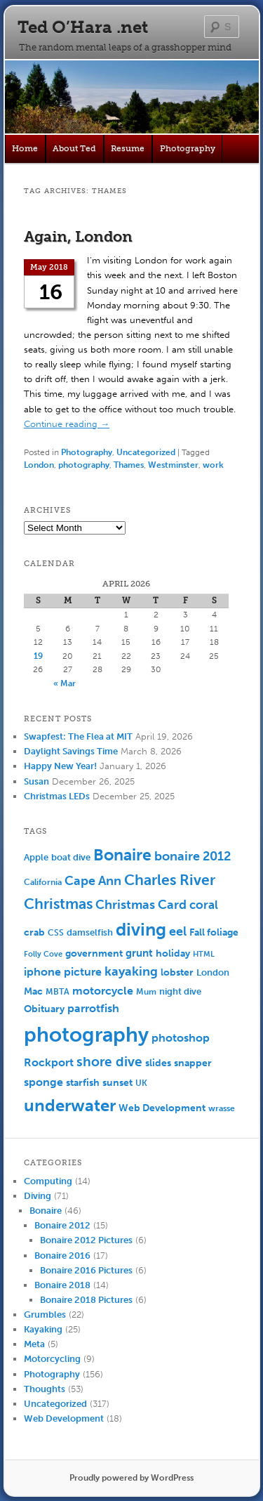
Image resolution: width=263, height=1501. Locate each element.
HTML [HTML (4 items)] (204, 954)
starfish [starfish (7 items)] (83, 1083)
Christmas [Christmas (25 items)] (58, 903)
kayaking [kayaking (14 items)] (131, 971)
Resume (127, 148)
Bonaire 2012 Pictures (86, 1240)
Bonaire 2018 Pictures (86, 1299)
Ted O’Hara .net (83, 27)
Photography (187, 148)
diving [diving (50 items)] (141, 929)
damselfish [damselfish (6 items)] (90, 932)
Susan (36, 781)
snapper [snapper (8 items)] (193, 1063)
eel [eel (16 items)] (178, 931)
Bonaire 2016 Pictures (86, 1270)
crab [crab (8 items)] (34, 932)
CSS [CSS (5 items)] (56, 933)
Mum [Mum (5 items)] (146, 992)
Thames (129, 465)
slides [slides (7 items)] (158, 1063)
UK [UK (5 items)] (141, 1083)
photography (83, 465)
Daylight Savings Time (71, 751)
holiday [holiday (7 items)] (173, 953)
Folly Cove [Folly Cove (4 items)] (43, 954)
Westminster (173, 465)
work (213, 465)
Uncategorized (145, 452)
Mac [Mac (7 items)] (33, 991)
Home (25, 148)
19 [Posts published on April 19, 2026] (38, 656)
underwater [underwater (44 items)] (70, 1105)
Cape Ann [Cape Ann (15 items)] (93, 881)
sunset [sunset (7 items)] (117, 1083)
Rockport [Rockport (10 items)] (49, 1062)
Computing (48, 1181)
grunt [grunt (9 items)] (139, 953)
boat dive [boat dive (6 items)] (70, 857)
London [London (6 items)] (212, 972)
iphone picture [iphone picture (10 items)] (63, 971)
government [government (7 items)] (94, 953)
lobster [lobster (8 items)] (177, 972)
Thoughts (44, 1389)
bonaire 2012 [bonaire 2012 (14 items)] (192, 856)
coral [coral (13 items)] (203, 905)
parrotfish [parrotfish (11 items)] (93, 1008)
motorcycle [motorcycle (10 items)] (102, 990)
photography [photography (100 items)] (86, 1034)
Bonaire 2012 (62, 1225)
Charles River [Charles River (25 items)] (169, 880)
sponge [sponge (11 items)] (43, 1082)
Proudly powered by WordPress (131, 1478)
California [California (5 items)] (43, 882)
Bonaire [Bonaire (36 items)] (122, 855)
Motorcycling (52, 1358)
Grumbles (45, 1314)
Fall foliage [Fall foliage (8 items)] (213, 932)
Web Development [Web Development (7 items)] (162, 1108)
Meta (34, 1344)
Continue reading (66, 424)
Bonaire (45, 1210)
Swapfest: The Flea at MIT (78, 736)
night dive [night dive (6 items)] (180, 991)
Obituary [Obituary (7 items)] (44, 1009)
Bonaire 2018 (62, 1285)
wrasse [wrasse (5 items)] (221, 1108)
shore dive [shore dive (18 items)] (109, 1062)
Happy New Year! (60, 766)
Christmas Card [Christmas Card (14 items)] (141, 905)
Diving (37, 1196)
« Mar (64, 683)
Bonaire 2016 (62, 1255)
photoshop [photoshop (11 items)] (180, 1037)
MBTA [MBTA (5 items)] (57, 992)
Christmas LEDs (57, 796)
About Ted (74, 148)
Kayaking (43, 1329)
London (39, 465)
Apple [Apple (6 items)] (36, 857)
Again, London (78, 236)
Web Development (64, 1418)
